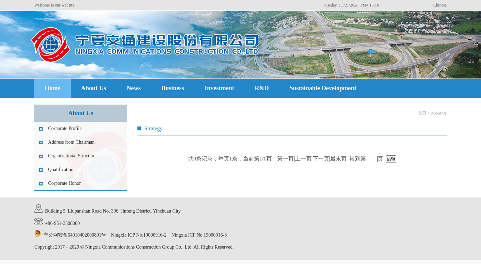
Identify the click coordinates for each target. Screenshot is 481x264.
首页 (422, 113)
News (134, 88)
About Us (93, 88)
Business (172, 88)
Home (52, 88)
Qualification (61, 169)
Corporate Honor (64, 183)
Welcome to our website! (55, 5)
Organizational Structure (72, 155)
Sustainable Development (323, 88)
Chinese (440, 5)
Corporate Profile (65, 128)
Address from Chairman (71, 142)
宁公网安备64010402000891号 (75, 235)
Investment (219, 88)
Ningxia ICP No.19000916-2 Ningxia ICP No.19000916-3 (169, 235)
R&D (262, 88)
